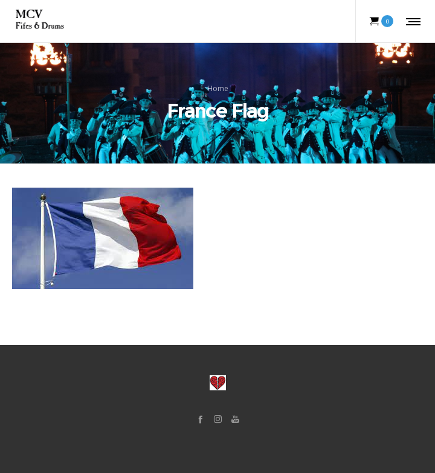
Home (217, 88)
